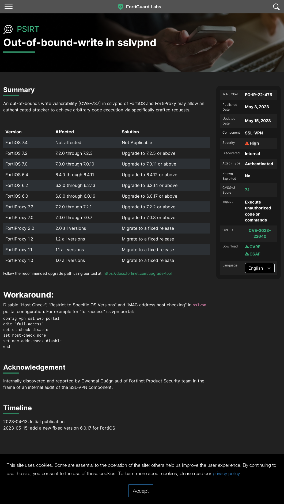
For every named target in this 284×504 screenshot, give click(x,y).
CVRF (252, 246)
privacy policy (22, 473)
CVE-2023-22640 (260, 233)
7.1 (247, 189)
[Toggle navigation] (8, 6)
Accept (141, 490)
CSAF (252, 254)
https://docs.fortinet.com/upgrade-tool (138, 273)
